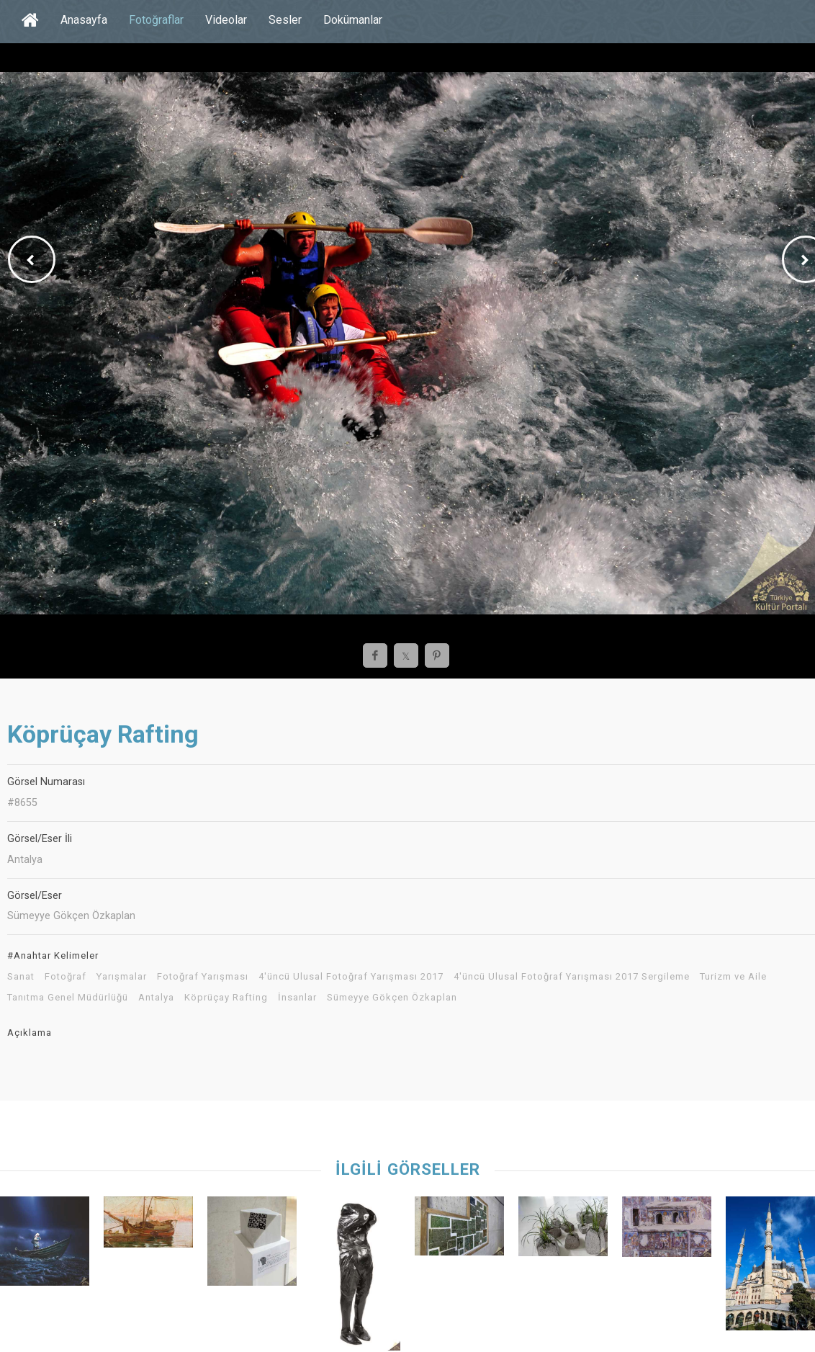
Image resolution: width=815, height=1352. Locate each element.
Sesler (285, 20)
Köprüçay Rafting (226, 998)
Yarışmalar (121, 977)
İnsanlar (297, 998)
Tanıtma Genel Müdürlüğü (67, 998)
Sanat (21, 977)
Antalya (156, 998)
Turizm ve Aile (733, 977)
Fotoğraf (65, 977)
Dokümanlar (352, 20)
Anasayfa (83, 20)
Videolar (226, 20)
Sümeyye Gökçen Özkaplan (392, 998)
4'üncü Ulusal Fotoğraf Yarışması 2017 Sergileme (572, 977)
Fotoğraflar (156, 20)
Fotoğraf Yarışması (202, 977)
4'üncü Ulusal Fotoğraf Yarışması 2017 (350, 977)
